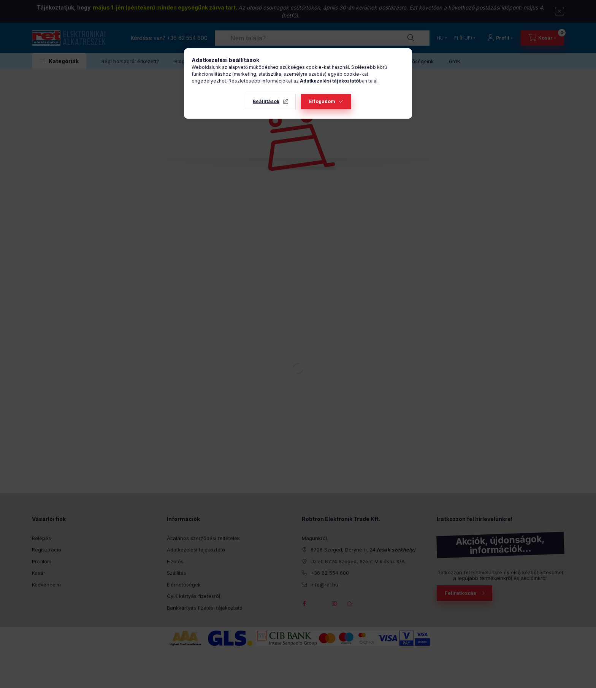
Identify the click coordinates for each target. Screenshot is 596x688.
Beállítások (266, 101)
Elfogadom (322, 101)
